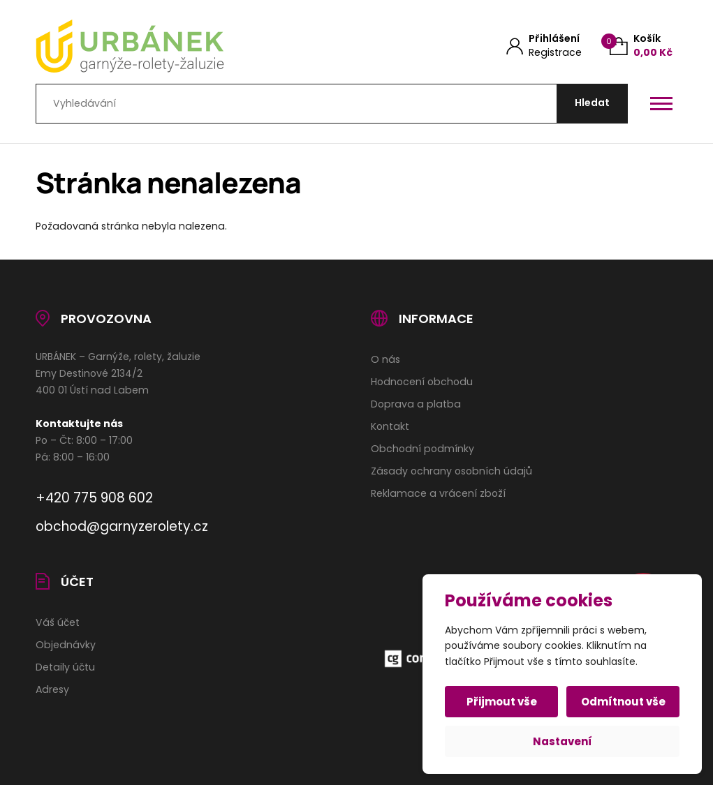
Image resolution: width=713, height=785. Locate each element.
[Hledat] (592, 104)
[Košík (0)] (641, 46)
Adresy (52, 689)
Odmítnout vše (623, 701)
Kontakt (390, 426)
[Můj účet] (544, 46)
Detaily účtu (65, 667)
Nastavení (562, 741)
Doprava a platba (416, 404)
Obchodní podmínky (422, 449)
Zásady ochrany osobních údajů (451, 471)
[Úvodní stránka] (180, 46)
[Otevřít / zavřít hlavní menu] (661, 103)
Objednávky (66, 645)
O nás (385, 359)
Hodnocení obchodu (422, 382)
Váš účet (58, 622)
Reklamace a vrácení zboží (438, 493)
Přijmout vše (501, 701)
